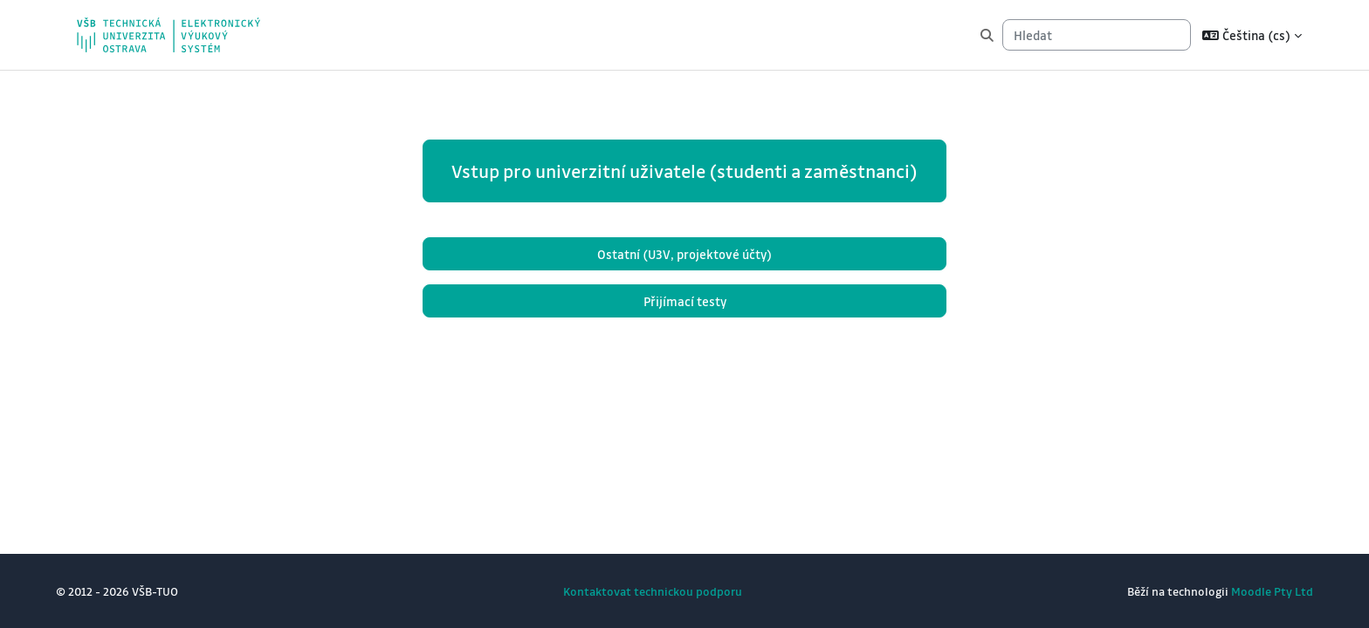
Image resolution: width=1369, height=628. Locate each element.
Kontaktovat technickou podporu (652, 591)
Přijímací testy (684, 301)
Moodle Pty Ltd (1272, 591)
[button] (1252, 35)
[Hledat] (1096, 35)
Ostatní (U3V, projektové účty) (684, 254)
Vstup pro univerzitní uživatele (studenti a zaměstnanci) (684, 171)
